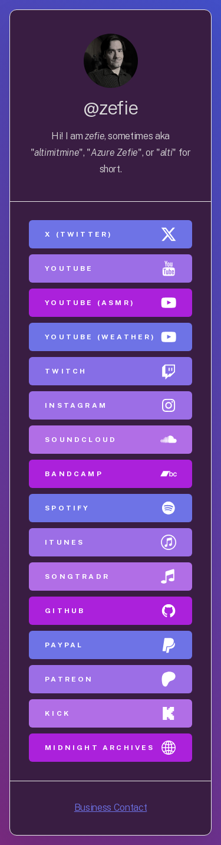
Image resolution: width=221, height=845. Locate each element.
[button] (110, 234)
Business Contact (110, 807)
